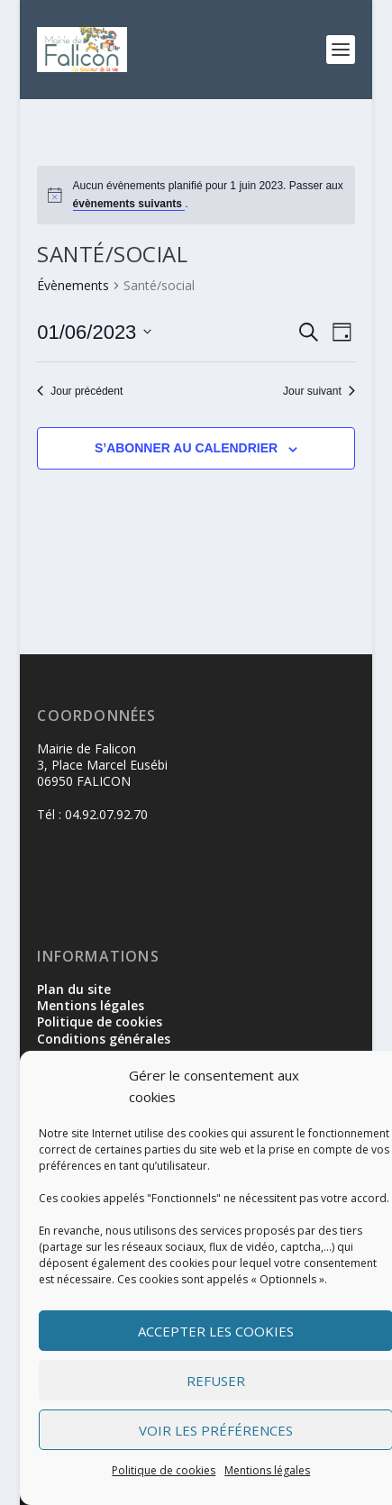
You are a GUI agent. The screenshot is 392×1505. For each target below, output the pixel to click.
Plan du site (74, 989)
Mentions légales (267, 1470)
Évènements (73, 285)
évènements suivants (129, 203)
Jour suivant (319, 391)
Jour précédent (80, 391)
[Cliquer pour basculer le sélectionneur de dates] (94, 332)
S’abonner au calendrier (186, 448)
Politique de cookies (163, 1470)
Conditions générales (103, 1038)
